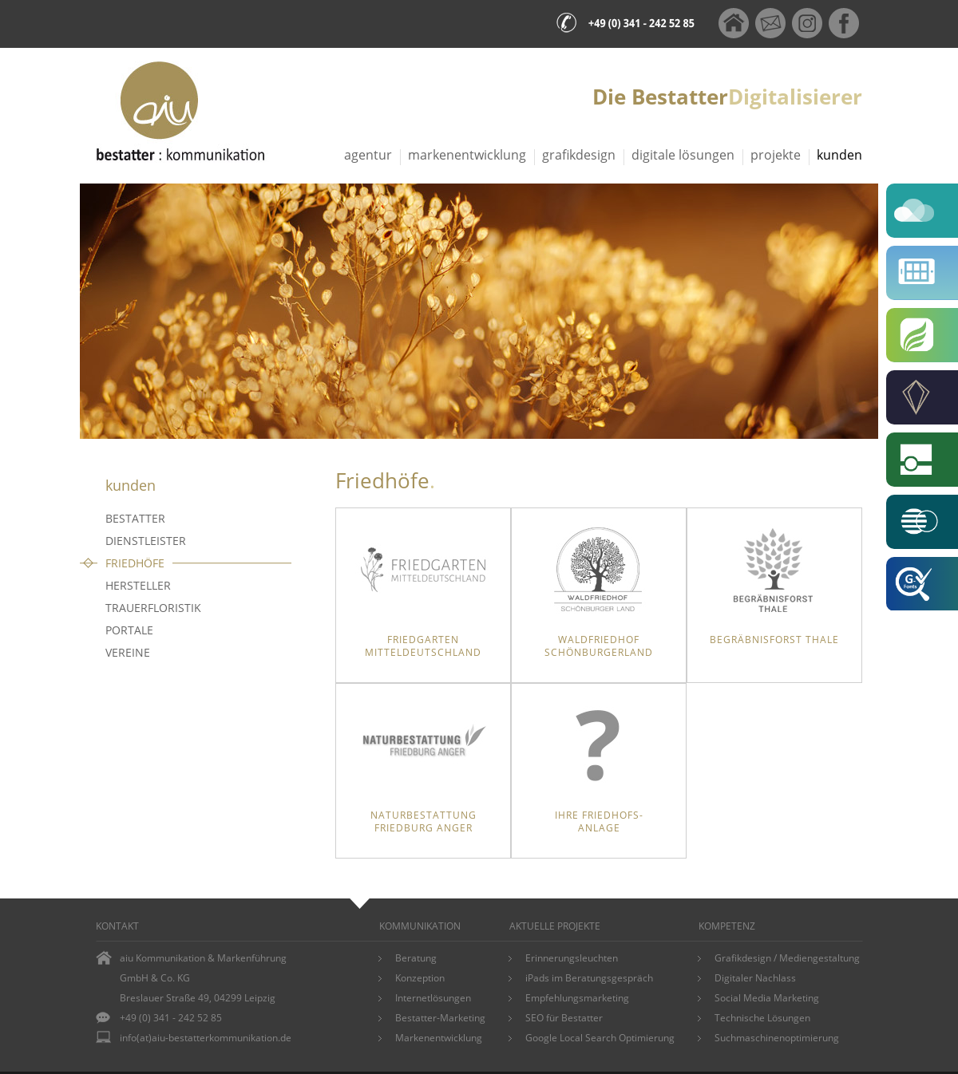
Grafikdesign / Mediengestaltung (787, 958)
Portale (129, 630)
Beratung (416, 958)
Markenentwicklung (467, 155)
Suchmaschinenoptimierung (777, 1037)
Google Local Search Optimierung (600, 1037)
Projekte (775, 155)
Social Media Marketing (767, 998)
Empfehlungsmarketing (577, 998)
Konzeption (420, 978)
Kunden (839, 155)
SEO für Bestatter (564, 1018)
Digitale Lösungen (682, 155)
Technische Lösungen (762, 1018)
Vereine (127, 652)
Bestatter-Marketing (440, 1018)
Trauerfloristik (153, 607)
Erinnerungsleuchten (571, 958)
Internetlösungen (433, 998)
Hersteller (138, 585)
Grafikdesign (579, 155)
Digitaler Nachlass (755, 978)
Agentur (368, 155)
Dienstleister (145, 540)
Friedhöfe (134, 563)
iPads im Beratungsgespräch (589, 978)
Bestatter (135, 518)
